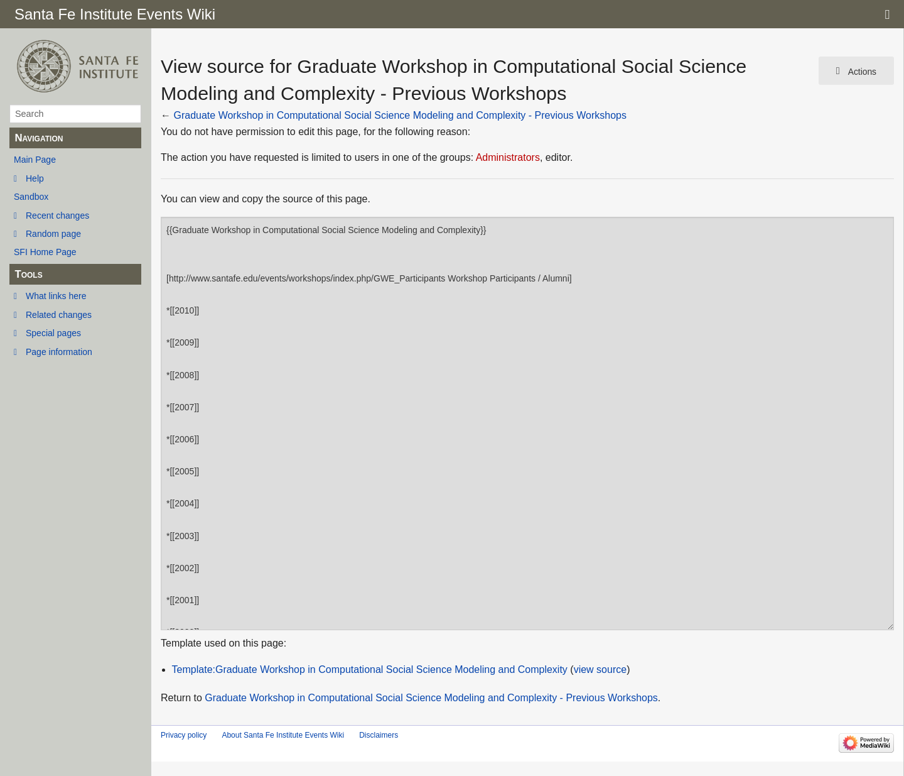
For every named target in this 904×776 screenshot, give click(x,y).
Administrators (508, 157)
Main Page (35, 160)
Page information (59, 352)
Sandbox (31, 197)
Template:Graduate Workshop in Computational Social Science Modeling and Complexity (370, 669)
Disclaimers (378, 735)
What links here (56, 296)
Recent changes (57, 215)
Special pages (53, 333)
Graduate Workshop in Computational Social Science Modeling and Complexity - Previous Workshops (400, 115)
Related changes (59, 315)
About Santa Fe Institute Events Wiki (283, 735)
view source (600, 669)
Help (35, 178)
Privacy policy (184, 735)
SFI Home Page (45, 252)
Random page (53, 234)
